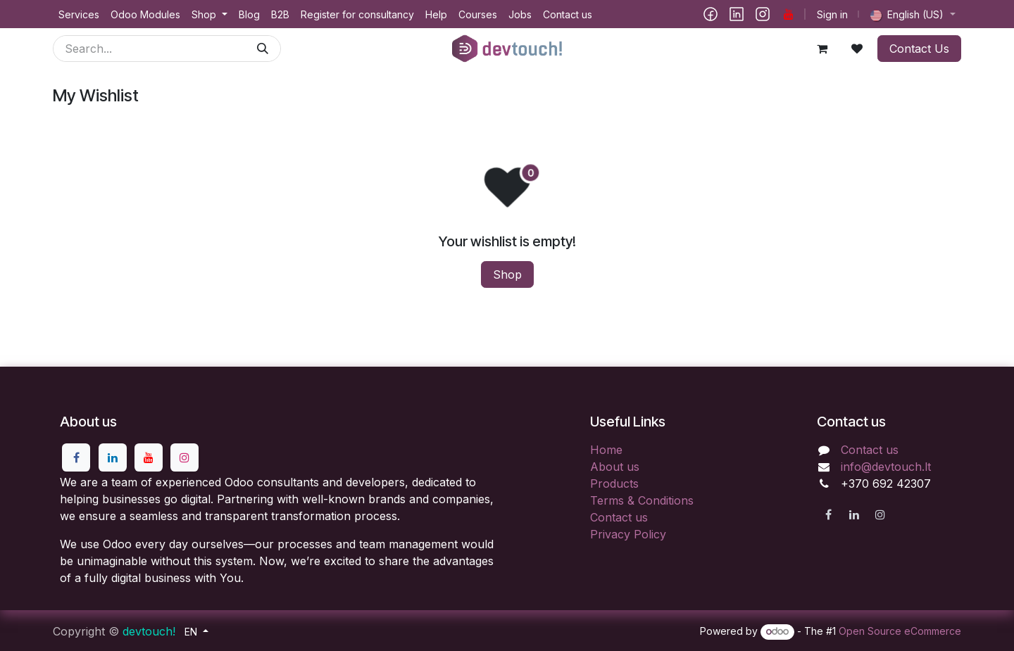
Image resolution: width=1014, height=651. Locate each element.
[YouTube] (788, 14)
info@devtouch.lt (886, 467)
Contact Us (919, 49)
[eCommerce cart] (822, 48)
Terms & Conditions (642, 500)
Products (614, 483)
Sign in (832, 14)
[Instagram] (762, 14)
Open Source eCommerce (900, 631)
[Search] (262, 48)
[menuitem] (79, 14)
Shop (507, 274)
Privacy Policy (628, 534)
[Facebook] (710, 14)
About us (614, 467)
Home (606, 450)
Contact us (619, 517)
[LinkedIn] (736, 14)
